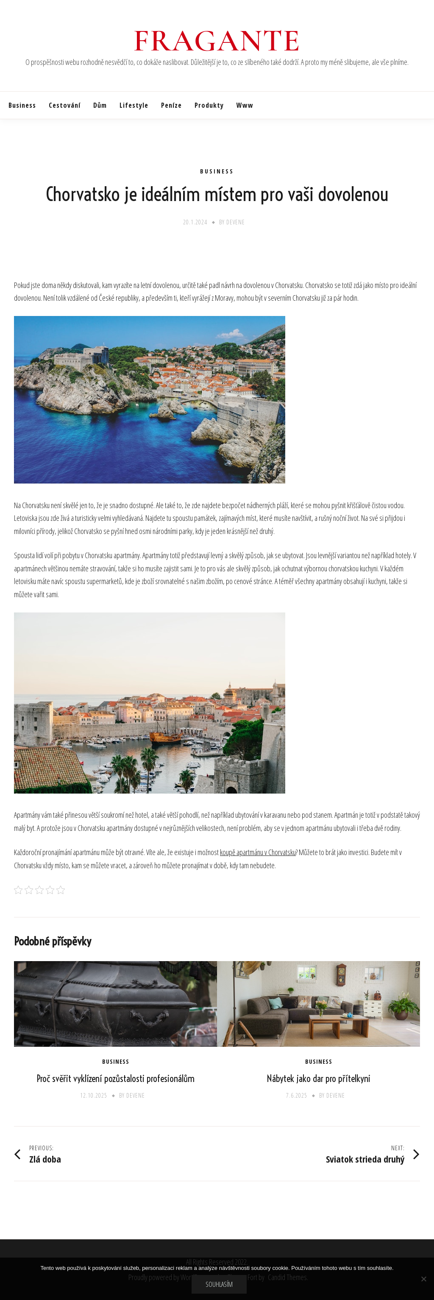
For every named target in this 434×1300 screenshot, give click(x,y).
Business (22, 105)
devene (235, 222)
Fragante (217, 40)
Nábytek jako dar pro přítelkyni (318, 1079)
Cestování (65, 105)
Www (244, 105)
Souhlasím (219, 1284)
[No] (423, 1279)
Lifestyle (134, 105)
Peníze (171, 105)
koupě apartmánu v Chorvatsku (258, 852)
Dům (100, 105)
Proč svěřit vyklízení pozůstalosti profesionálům (115, 1079)
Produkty (209, 105)
